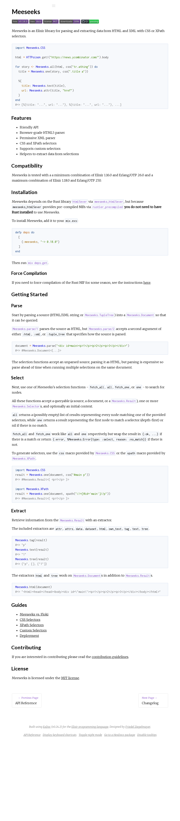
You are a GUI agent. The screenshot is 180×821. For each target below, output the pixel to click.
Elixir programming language (140, 796)
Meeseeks (21, 16)
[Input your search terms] (29, 5)
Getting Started (25, 76)
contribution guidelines (89, 726)
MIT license (129, 747)
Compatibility (24, 68)
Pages (14, 30)
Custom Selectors (24, 133)
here (118, 299)
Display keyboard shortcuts (117, 809)
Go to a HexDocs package (109, 814)
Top (17, 59)
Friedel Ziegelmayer (127, 801)
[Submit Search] (5, 6)
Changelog (19, 96)
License (20, 89)
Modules (16, 36)
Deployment (21, 138)
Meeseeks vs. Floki (25, 117)
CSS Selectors (22, 122)
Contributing (23, 85)
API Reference (22, 47)
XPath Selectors (23, 127)
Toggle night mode (147, 809)
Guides (19, 81)
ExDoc (97, 796)
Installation (22, 72)
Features (21, 63)
